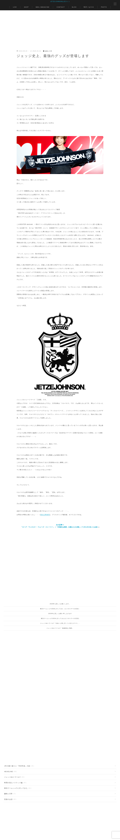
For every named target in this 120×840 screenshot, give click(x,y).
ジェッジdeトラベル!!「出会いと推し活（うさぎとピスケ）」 (60, 623)
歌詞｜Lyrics (89, 7)
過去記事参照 (45, 515)
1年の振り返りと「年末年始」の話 (18, 724)
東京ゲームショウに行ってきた (17, 747)
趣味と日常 (48, 51)
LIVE (15, 7)
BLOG (74, 7)
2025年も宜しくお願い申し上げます (60, 614)
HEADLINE (10, 730)
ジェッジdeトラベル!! (13, 736)
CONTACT (61, 7)
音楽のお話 (9, 759)
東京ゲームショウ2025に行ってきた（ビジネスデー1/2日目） (60, 609)
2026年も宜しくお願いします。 (60, 604)
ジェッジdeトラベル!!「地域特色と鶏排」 (60, 628)
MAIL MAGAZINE (42, 7)
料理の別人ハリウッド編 (14, 741)
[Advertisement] (60, 33)
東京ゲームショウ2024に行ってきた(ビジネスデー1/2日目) (60, 618)
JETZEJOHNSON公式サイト (60, 2)
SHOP (26, 7)
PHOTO (104, 7)
